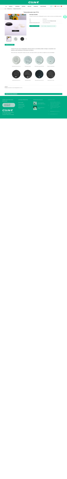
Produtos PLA (9, 8)
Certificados (17, 6)
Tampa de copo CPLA (17, 8)
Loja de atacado (43, 6)
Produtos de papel (18, 104)
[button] (26, 39)
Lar (6, 6)
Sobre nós (29, 6)
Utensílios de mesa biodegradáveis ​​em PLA (15, 87)
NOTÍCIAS (23, 6)
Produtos (11, 6)
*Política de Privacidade (7, 114)
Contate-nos (36, 6)
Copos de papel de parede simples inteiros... (39, 103)
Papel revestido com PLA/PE (38, 108)
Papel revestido (17, 102)
